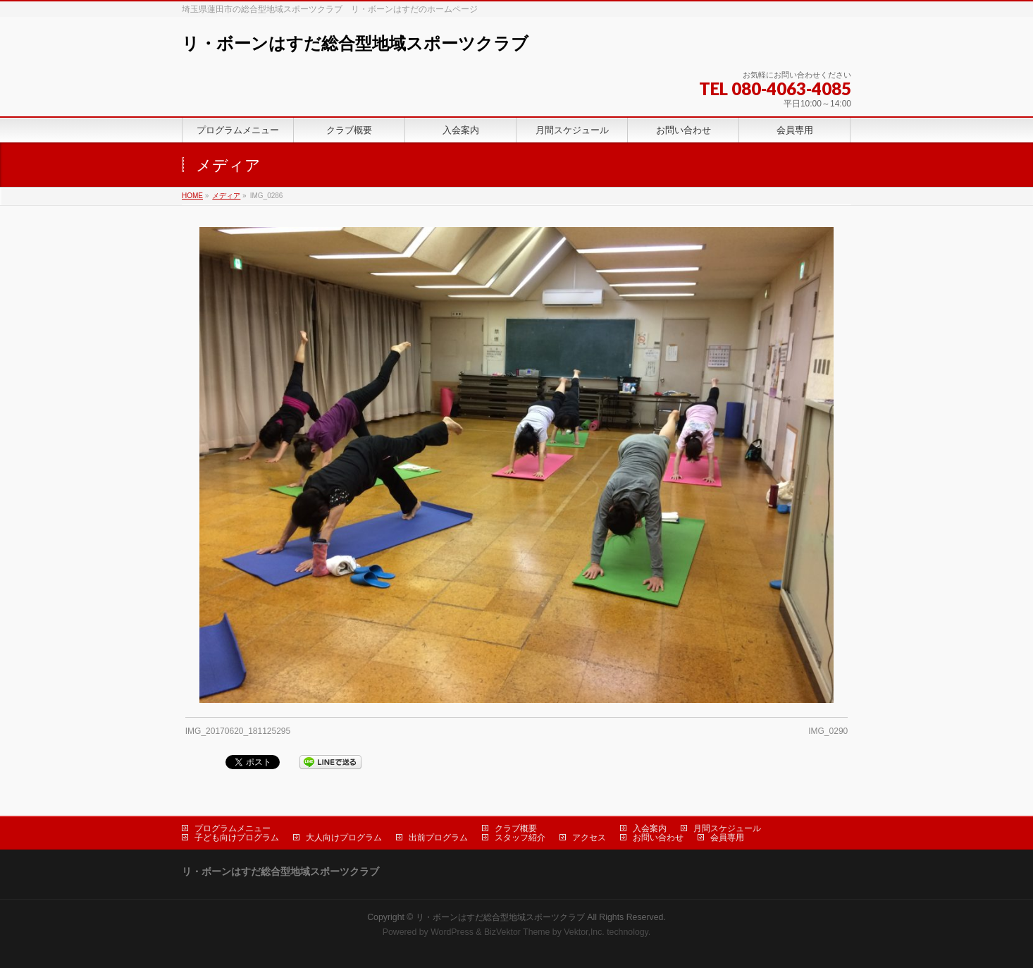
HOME (192, 196)
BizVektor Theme (517, 932)
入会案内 (650, 828)
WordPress (452, 932)
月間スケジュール (727, 828)
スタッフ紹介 (520, 838)
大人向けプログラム (344, 838)
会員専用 (727, 838)
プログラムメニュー (232, 828)
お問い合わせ (658, 838)
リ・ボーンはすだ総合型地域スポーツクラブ (355, 43)
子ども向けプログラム (236, 838)
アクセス (589, 838)
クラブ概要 (516, 828)
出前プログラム (438, 838)
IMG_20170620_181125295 (237, 731)
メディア (226, 196)
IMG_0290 (828, 731)
